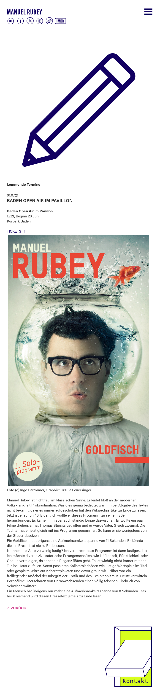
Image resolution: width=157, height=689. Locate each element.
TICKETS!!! (16, 231)
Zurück (18, 607)
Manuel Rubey (24, 12)
